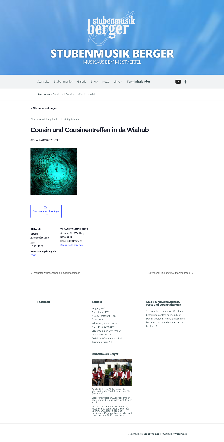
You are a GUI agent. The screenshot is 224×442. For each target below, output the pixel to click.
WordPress (180, 433)
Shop (94, 81)
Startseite (43, 81)
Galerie (81, 81)
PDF (110, 341)
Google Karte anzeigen (71, 245)
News (105, 81)
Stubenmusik (63, 81)
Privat (33, 255)
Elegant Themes (150, 433)
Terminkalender (138, 81)
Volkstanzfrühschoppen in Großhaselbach (56, 273)
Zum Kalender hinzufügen (46, 211)
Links (118, 81)
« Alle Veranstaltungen (43, 108)
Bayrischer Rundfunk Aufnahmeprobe (170, 273)
